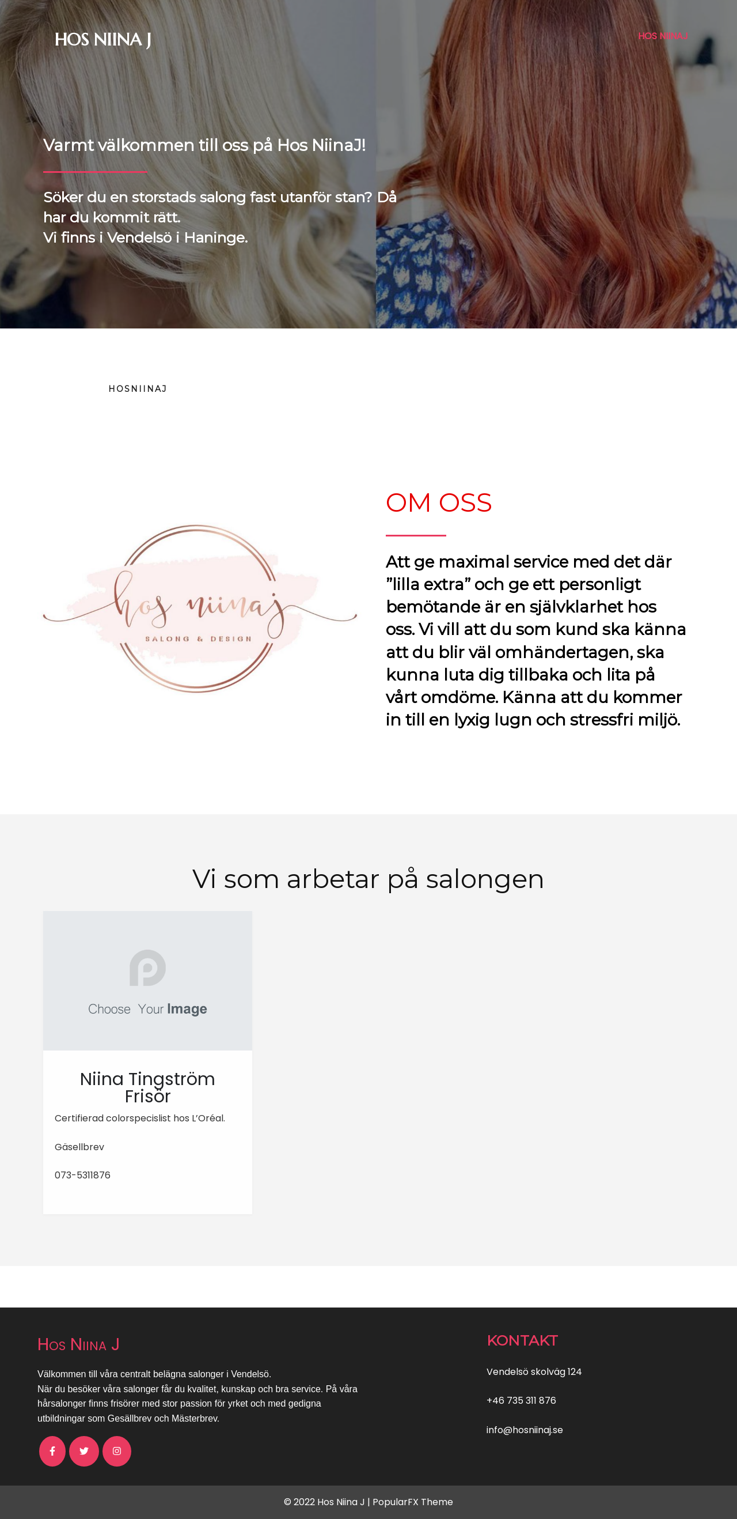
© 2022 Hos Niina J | (328, 1502)
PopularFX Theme (413, 1502)
